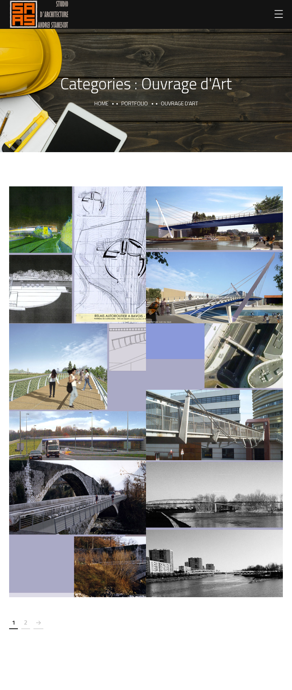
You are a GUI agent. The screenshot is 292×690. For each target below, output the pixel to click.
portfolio (134, 103)
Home (101, 103)
